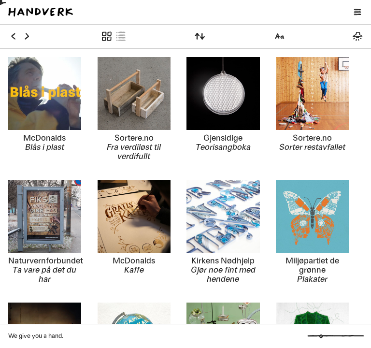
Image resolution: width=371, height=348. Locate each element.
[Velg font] (280, 36)
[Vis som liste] (121, 36)
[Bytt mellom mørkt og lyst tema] (357, 36)
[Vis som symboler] (107, 36)
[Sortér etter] (200, 36)
